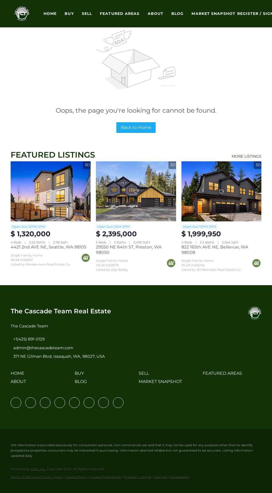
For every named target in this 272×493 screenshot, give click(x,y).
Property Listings (137, 477)
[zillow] (59, 402)
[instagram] (74, 402)
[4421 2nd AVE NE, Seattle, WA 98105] (51, 191)
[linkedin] (30, 402)
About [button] (156, 13)
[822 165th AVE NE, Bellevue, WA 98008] (221, 191)
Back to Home (136, 127)
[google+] (118, 402)
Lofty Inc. (38, 469)
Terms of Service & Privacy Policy (37, 477)
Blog (177, 13)
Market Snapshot (213, 13)
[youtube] (89, 402)
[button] (22, 13)
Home (50, 13)
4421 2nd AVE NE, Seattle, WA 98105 (48, 247)
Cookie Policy (76, 477)
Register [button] (248, 13)
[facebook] (16, 402)
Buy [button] (69, 13)
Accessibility (179, 477)
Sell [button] (87, 13)
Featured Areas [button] (119, 13)
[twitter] (45, 402)
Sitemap (160, 477)
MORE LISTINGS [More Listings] (246, 156)
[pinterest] (103, 402)
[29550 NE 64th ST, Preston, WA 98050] (136, 191)
